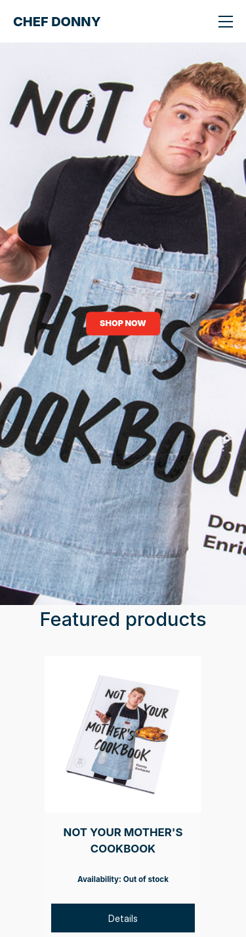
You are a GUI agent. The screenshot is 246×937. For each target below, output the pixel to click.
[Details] (122, 918)
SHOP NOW (123, 323)
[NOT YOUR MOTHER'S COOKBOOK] (123, 734)
